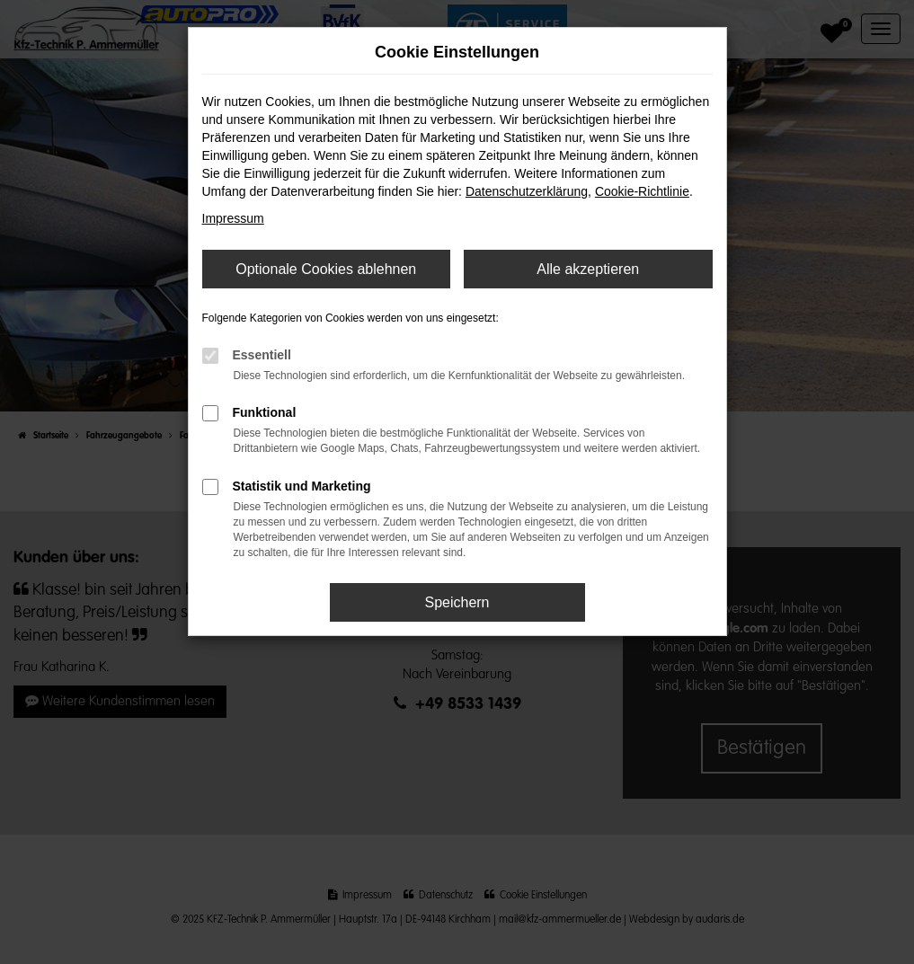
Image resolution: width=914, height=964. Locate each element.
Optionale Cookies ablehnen (325, 269)
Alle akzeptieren (588, 269)
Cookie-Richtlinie (642, 191)
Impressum (233, 218)
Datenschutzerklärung (527, 191)
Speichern (456, 602)
